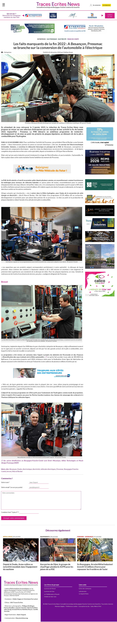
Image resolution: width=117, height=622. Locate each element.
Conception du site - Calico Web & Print (90, 606)
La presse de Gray (49, 591)
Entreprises (7, 52)
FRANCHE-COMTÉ (73, 39)
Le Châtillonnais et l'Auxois (51, 594)
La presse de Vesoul (50, 589)
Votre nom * (5, 483)
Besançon (13, 469)
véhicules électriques (48, 469)
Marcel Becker (17, 472)
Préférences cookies (72, 606)
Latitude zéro (82, 591)
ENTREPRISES (41, 39)
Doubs (19, 469)
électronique (27, 469)
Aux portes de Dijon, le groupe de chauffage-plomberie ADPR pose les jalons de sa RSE (56, 567)
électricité (36, 469)
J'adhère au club (109, 16)
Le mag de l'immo (83, 594)
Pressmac (59, 469)
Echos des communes (85, 589)
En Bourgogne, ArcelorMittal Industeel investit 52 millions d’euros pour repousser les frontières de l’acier (95, 567)
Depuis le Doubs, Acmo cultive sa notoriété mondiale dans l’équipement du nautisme (20, 567)
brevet (9, 472)
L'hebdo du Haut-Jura (50, 597)
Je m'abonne (106, 5)
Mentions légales (60, 606)
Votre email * (11, 488)
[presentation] (23, 16)
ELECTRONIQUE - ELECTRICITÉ (56, 39)
